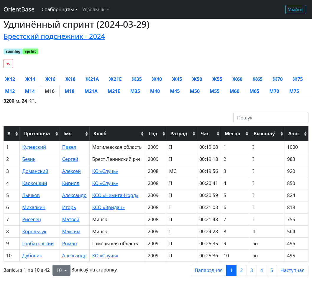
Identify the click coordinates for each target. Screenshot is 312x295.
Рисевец (31, 219)
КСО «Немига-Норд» (115, 195)
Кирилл (70, 183)
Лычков (31, 195)
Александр (74, 195)
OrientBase (19, 9)
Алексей (71, 171)
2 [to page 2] (241, 270)
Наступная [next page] (292, 270)
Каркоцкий (34, 183)
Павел (69, 147)
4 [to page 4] (261, 270)
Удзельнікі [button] (94, 9)
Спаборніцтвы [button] (58, 9)
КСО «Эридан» (108, 207)
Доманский (35, 171)
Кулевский (34, 147)
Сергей (70, 159)
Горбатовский (38, 243)
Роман (69, 243)
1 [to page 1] (231, 270)
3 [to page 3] (251, 270)
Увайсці (295, 9)
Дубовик (32, 255)
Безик (28, 159)
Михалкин (33, 207)
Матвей (70, 219)
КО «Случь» (105, 171)
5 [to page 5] (271, 270)
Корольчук (34, 231)
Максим (71, 231)
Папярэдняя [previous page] (209, 270)
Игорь (69, 207)
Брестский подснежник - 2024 (54, 36)
